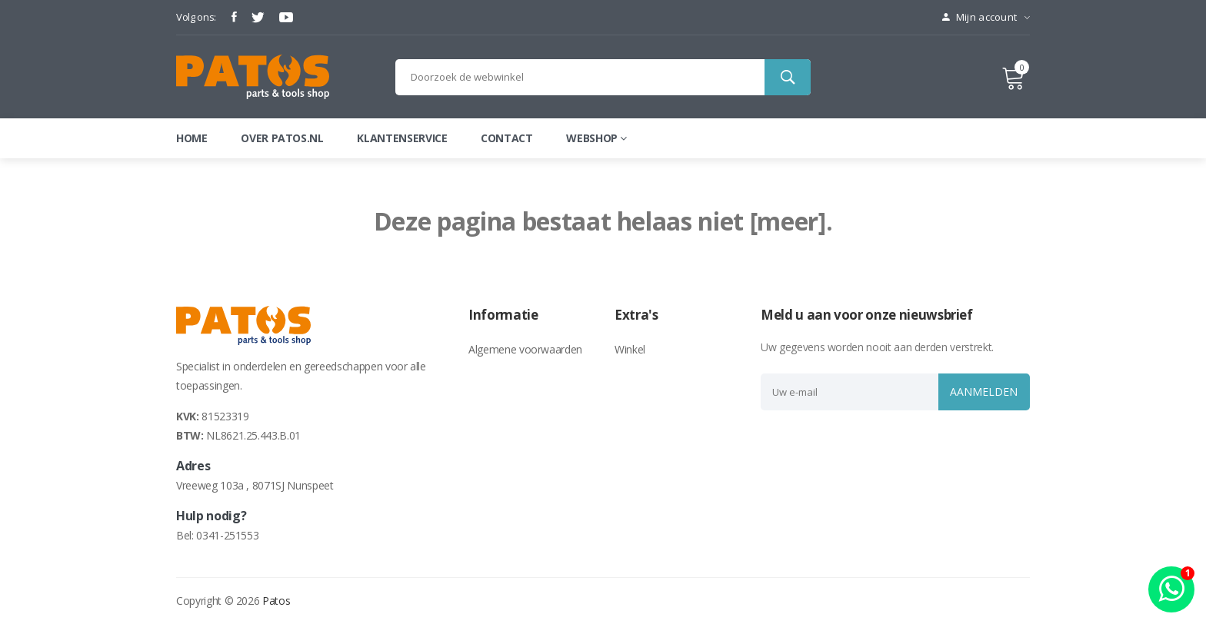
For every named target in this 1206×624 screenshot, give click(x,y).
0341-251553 (227, 535)
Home (192, 138)
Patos (276, 600)
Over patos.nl (282, 138)
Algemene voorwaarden (525, 349)
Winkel (630, 349)
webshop (596, 138)
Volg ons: (196, 17)
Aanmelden (982, 391)
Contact (507, 138)
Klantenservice (402, 138)
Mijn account (986, 17)
